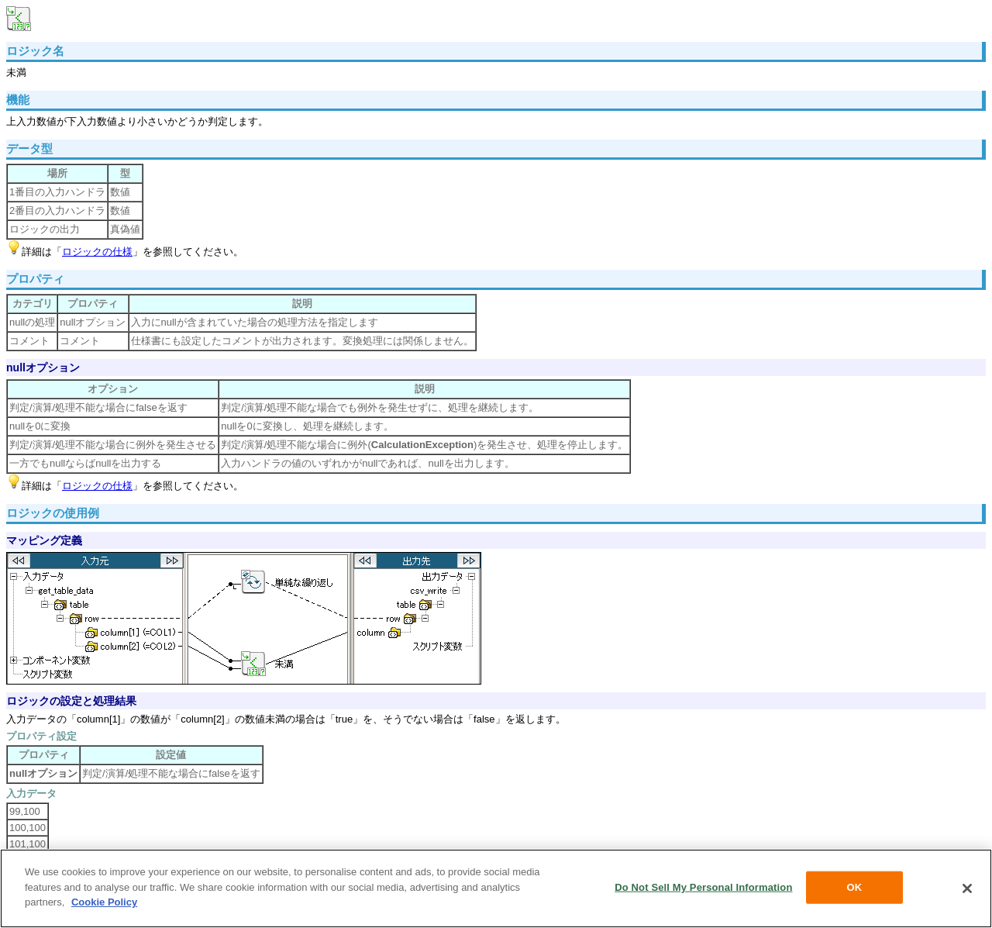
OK (855, 887)
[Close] (967, 888)
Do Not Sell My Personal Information (703, 887)
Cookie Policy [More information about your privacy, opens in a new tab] (104, 902)
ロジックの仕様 (97, 251)
